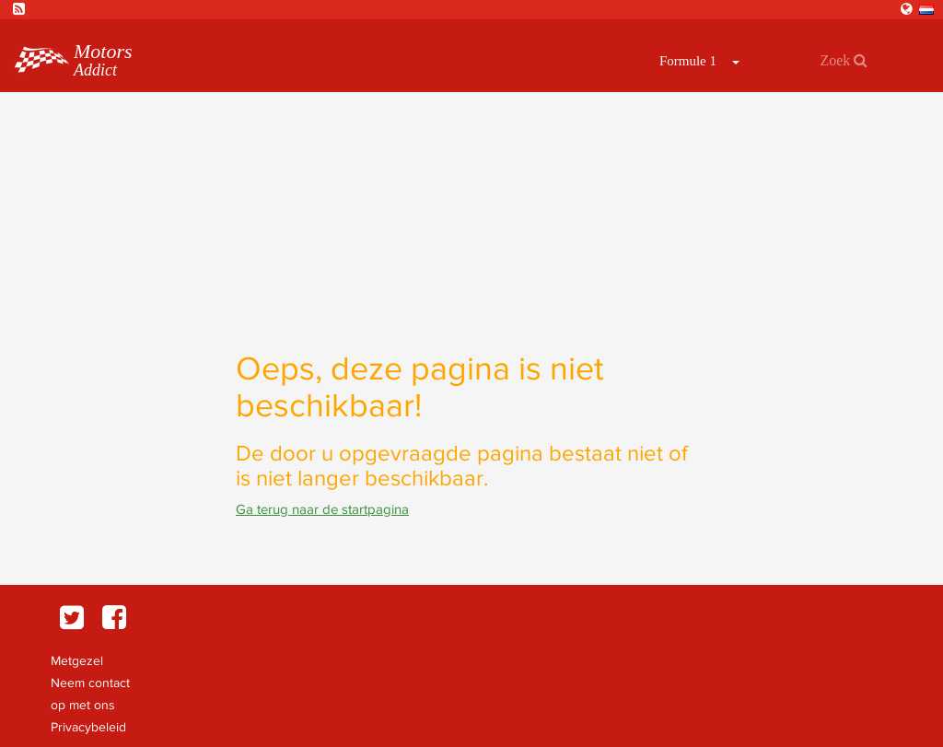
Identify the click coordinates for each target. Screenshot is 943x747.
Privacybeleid (88, 726)
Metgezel (77, 660)
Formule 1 (687, 60)
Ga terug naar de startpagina (322, 509)
